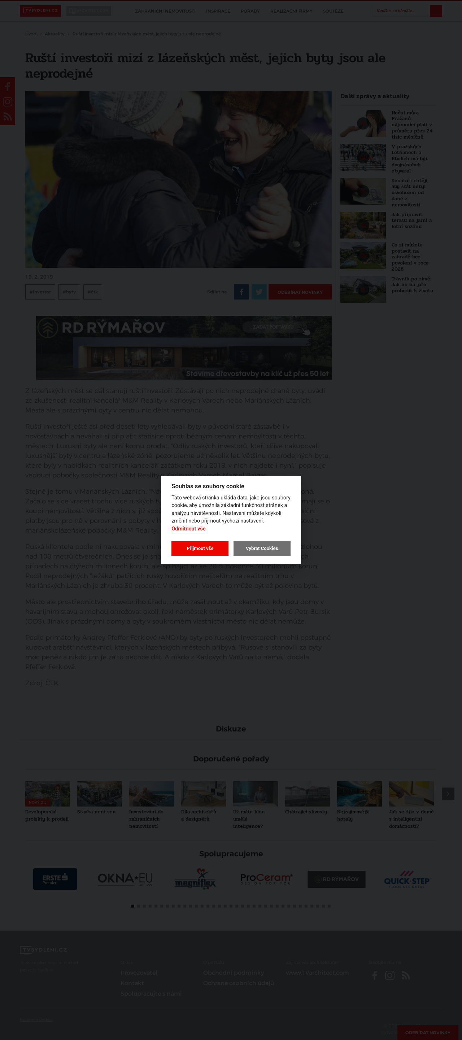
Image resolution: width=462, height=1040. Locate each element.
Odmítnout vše (188, 529)
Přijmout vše (200, 548)
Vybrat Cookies (262, 548)
